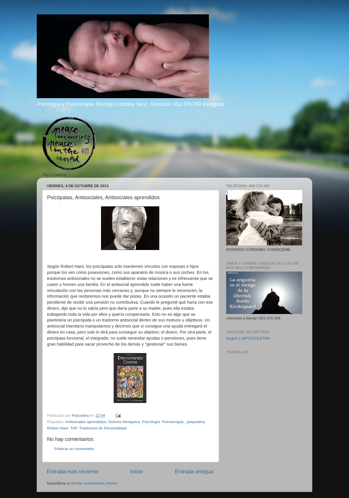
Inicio (136, 471)
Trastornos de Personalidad (103, 428)
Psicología (151, 422)
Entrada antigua (194, 471)
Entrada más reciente (72, 471)
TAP (73, 428)
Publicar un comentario (74, 449)
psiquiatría (195, 422)
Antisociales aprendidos (85, 422)
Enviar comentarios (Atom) (94, 483)
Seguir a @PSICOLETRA (248, 338)
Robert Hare (57, 428)
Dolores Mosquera (124, 422)
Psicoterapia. (173, 422)
